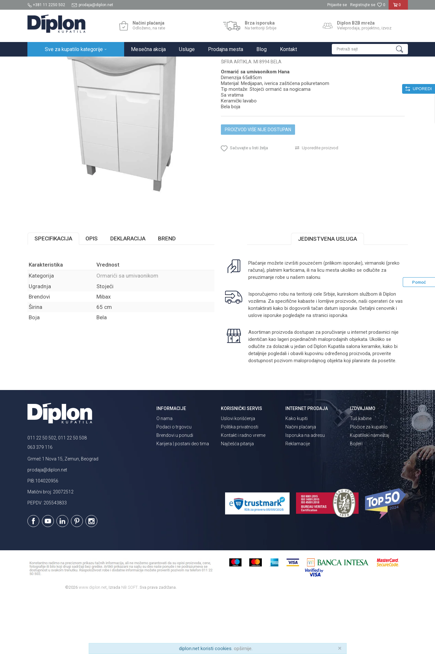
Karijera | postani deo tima (182, 500)
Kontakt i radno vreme (243, 491)
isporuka (338, 372)
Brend (167, 295)
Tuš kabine (360, 475)
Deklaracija (127, 295)
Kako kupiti (296, 475)
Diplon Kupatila (41, 63)
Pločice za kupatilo (369, 483)
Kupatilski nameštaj (112, 63)
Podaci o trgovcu (174, 483)
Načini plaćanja (300, 483)
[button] (370, 49)
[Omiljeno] (381, 5)
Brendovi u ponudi (174, 491)
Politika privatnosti (239, 483)
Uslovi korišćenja (238, 475)
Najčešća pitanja (237, 500)
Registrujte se (362, 5)
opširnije (243, 648)
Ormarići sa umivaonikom (158, 63)
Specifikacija (53, 295)
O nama (164, 475)
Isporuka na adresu (305, 491)
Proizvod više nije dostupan (258, 186)
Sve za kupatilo (75, 63)
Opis (91, 295)
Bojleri (356, 500)
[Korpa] (398, 7)
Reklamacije (297, 500)
